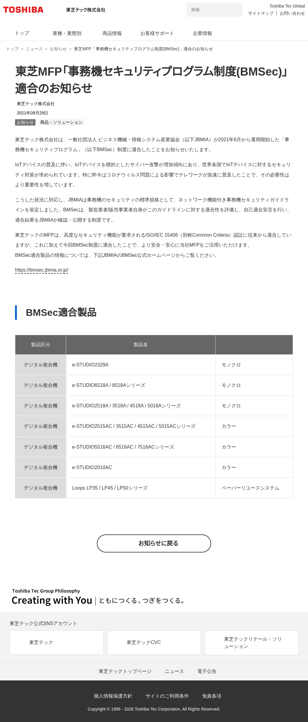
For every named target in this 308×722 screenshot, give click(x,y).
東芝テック (41, 642)
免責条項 (211, 696)
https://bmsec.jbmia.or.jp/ (41, 269)
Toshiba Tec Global (287, 6)
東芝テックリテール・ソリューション (253, 642)
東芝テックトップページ (125, 671)
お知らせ (58, 48)
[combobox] (205, 10)
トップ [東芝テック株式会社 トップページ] (12, 48)
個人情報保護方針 (113, 696)
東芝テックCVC (144, 642)
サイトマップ (260, 13)
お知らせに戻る (158, 543)
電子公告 (207, 671)
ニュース (34, 48)
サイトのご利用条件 (167, 696)
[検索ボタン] (233, 10)
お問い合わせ (292, 13)
